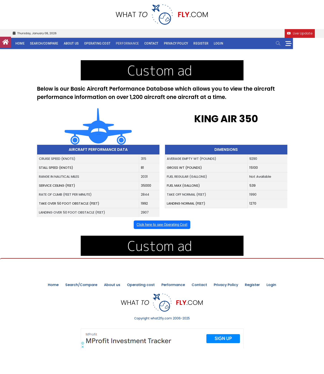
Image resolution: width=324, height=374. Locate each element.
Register (210, 43)
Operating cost (106, 43)
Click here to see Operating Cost (162, 224)
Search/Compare (53, 43)
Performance (136, 43)
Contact (161, 43)
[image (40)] (162, 62)
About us (80, 43)
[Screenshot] (162, 331)
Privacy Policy (185, 43)
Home (29, 43)
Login (228, 43)
